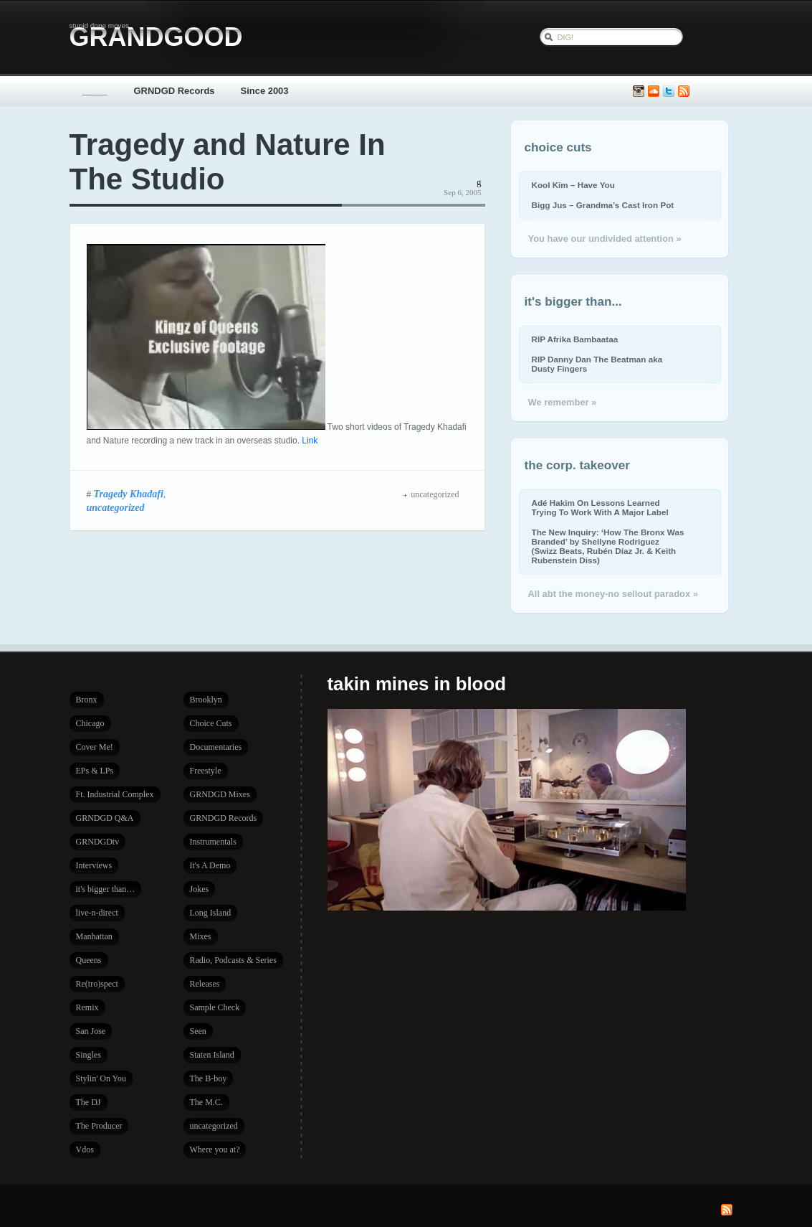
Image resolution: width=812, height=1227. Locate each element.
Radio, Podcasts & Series (233, 960)
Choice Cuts (211, 723)
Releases (205, 984)
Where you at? (215, 1149)
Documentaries (216, 747)
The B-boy (208, 1078)
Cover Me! (94, 747)
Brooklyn (206, 700)
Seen (198, 1031)
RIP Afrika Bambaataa (575, 339)
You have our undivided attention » (605, 238)
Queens (89, 960)
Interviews (94, 865)
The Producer (99, 1126)
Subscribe (683, 91)
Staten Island (212, 1055)
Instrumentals (213, 842)
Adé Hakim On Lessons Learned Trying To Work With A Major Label (600, 507)
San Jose (91, 1031)
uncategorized (116, 507)
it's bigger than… (105, 889)
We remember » (562, 402)
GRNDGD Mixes (220, 794)
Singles (88, 1055)
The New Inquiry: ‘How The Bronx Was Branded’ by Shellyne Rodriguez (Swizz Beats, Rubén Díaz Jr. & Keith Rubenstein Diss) (608, 546)
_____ (95, 90)
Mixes (200, 936)
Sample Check (215, 1007)
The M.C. (206, 1102)
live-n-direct (97, 913)
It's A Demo (210, 865)
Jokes (199, 889)
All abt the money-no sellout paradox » (613, 593)
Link (309, 441)
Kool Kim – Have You (573, 184)
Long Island (210, 913)
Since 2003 (265, 90)
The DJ (88, 1102)
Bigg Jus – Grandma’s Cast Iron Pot (603, 205)
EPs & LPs (95, 771)
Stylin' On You (101, 1078)
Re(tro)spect (97, 984)
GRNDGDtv (98, 842)
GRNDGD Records (174, 90)
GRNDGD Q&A (105, 818)
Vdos (85, 1149)
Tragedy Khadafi (128, 493)
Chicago (90, 723)
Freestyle (205, 771)
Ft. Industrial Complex (115, 794)
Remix (87, 1007)
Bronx (86, 700)
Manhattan (94, 936)
